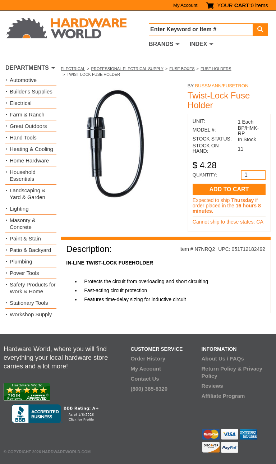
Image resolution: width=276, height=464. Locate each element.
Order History (147, 358)
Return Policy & (222, 369)
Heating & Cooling (31, 149)
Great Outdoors (28, 126)
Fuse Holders (216, 68)
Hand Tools (23, 137)
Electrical (73, 68)
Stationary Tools (29, 303)
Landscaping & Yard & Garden (27, 193)
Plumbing (21, 261)
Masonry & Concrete (23, 223)
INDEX (198, 44)
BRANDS (161, 44)
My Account (185, 5)
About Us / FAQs (223, 358)
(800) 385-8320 (148, 389)
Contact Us (144, 379)
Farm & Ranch (27, 114)
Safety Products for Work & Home (33, 287)
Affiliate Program (223, 396)
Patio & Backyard (30, 250)
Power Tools (24, 273)
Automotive (23, 80)
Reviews (212, 386)
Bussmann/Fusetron (222, 85)
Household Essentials (23, 175)
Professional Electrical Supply (127, 68)
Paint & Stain (25, 238)
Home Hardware (29, 160)
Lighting (19, 209)
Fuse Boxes (181, 68)
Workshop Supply (31, 314)
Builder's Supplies (31, 91)
